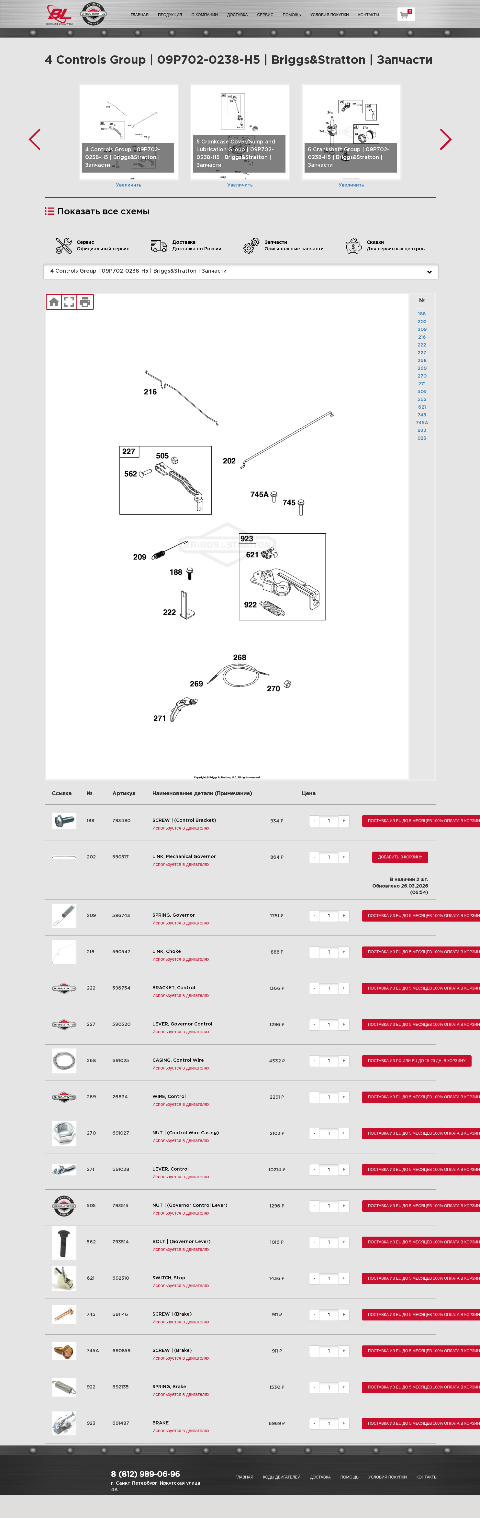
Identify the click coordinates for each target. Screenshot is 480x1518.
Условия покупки (329, 15)
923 (422, 438)
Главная (140, 15)
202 (422, 322)
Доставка (237, 15)
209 (422, 330)
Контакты (368, 15)
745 (422, 415)
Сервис (265, 15)
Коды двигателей (281, 1477)
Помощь (292, 15)
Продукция (170, 15)
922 (422, 431)
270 (422, 376)
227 (422, 353)
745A (422, 423)
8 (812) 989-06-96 (145, 1474)
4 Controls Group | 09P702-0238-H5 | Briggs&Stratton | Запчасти (242, 272)
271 (422, 384)
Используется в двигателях (180, 828)
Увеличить (128, 185)
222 (422, 345)
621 (422, 407)
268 (422, 361)
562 (422, 400)
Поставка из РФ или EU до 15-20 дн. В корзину (416, 1061)
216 (422, 337)
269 (422, 368)
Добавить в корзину (400, 857)
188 (422, 314)
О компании (205, 15)
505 (422, 392)
